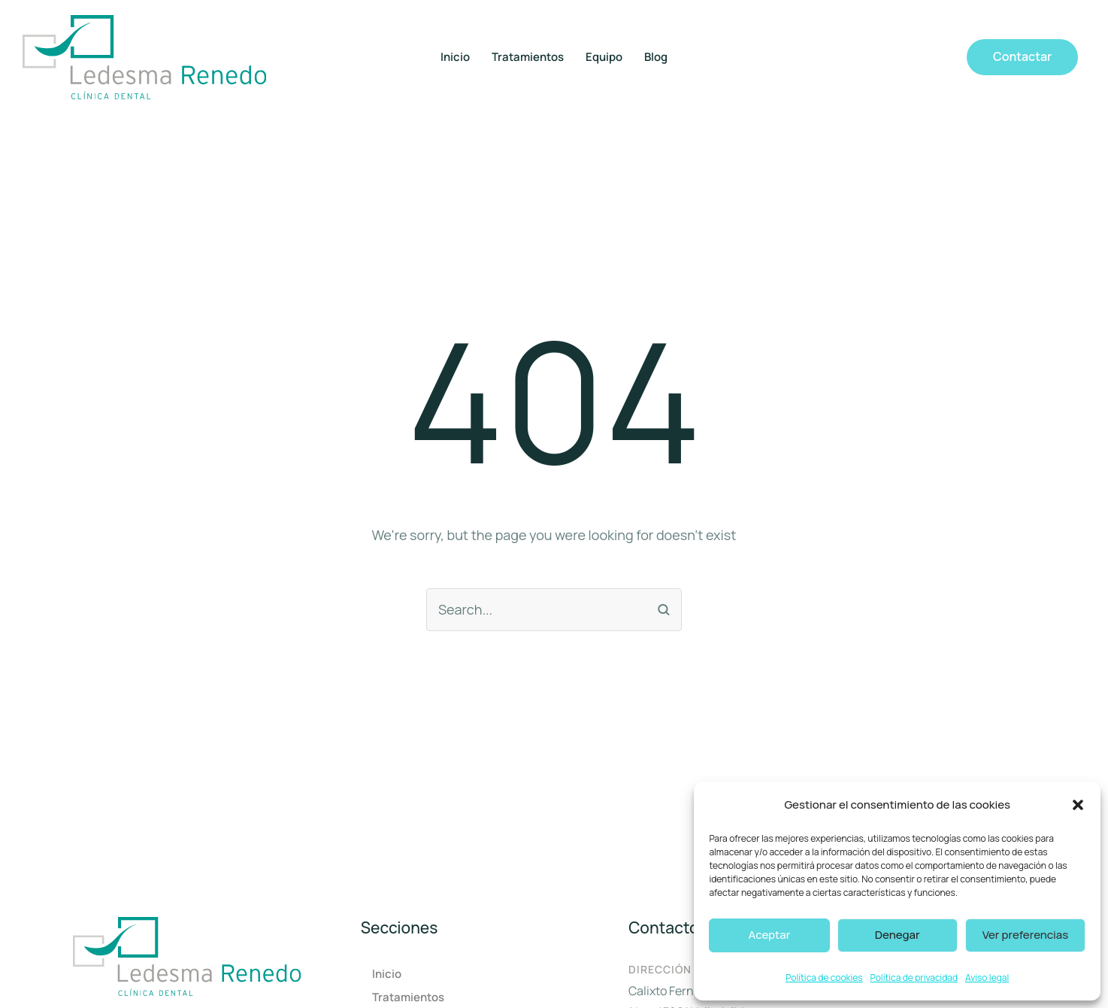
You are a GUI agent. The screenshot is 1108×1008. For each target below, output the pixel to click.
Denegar (897, 935)
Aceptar (770, 935)
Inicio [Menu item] (455, 57)
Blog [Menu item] (656, 57)
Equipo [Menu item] (604, 57)
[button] (1077, 804)
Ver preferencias (1025, 935)
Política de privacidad (914, 977)
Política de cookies (824, 977)
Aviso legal (987, 977)
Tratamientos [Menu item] (528, 57)
